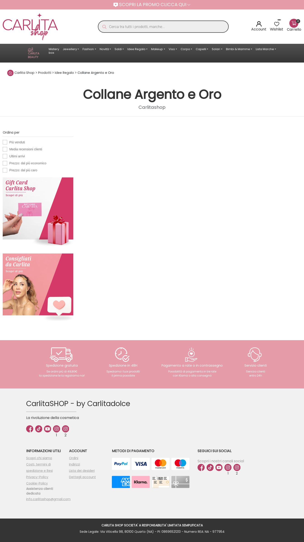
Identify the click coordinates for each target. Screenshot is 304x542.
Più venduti (17, 142)
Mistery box (54, 51)
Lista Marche (265, 49)
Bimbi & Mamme (238, 49)
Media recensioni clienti (25, 149)
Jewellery (70, 49)
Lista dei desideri (82, 470)
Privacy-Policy (37, 477)
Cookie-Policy (37, 483)
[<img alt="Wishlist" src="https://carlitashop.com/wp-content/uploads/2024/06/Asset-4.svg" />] (276, 23)
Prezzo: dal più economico (27, 163)
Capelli (201, 49)
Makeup (157, 49)
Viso (172, 49)
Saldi (118, 49)
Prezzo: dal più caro (23, 170)
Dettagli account (82, 477)
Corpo (185, 49)
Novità (104, 49)
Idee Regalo (136, 49)
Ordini (73, 458)
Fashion (88, 49)
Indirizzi (74, 464)
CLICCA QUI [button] (175, 4)
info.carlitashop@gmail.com (48, 499)
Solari (216, 49)
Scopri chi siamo (39, 458)
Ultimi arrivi (17, 156)
